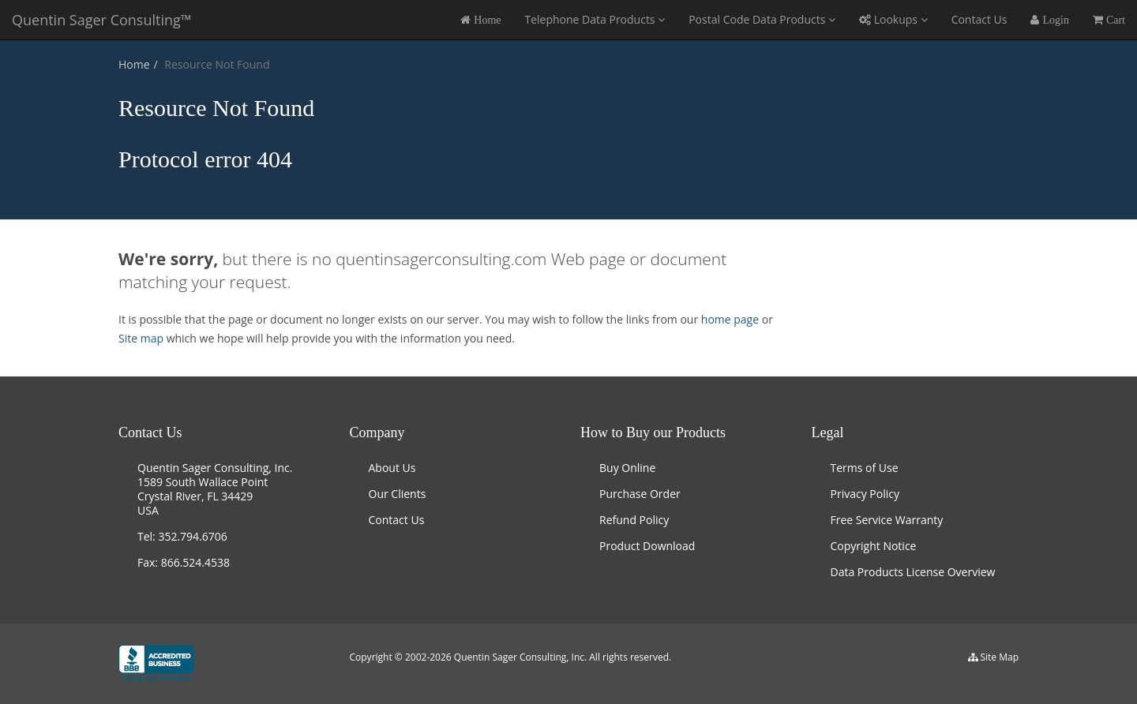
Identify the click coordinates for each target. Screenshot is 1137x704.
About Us (392, 467)
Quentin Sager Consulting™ (102, 19)
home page (731, 319)
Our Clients (397, 493)
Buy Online (627, 467)
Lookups (893, 19)
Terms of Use (865, 467)
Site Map (999, 657)
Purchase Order (640, 493)
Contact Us (979, 19)
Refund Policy (634, 519)
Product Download (647, 545)
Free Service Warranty (887, 519)
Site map (140, 338)
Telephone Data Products (594, 19)
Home (134, 64)
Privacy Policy (865, 493)
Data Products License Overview (913, 571)
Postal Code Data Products (762, 19)
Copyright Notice (874, 545)
